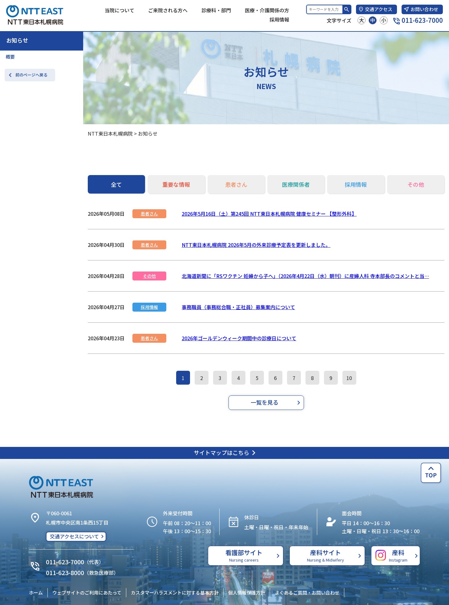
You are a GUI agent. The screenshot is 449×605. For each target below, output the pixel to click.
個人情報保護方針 (246, 592)
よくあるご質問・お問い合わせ (307, 592)
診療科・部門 (216, 10)
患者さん (149, 214)
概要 (10, 56)
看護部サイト (244, 555)
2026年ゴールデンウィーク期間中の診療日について (239, 338)
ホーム (36, 592)
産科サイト (325, 555)
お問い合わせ (420, 9)
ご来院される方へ (168, 10)
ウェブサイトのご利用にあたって (86, 592)
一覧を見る (264, 402)
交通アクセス (375, 9)
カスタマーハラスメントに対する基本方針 (175, 592)
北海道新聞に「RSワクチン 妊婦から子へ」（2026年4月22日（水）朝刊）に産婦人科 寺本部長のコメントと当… (305, 276)
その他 (149, 276)
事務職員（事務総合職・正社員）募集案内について (238, 307)
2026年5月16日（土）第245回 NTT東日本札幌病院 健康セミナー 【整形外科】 (269, 213)
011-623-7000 (418, 20)
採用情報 (279, 19)
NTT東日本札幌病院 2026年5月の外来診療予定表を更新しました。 (256, 244)
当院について (119, 10)
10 (349, 378)
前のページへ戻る (31, 75)
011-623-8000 (65, 572)
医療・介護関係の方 (267, 10)
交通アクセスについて (74, 536)
